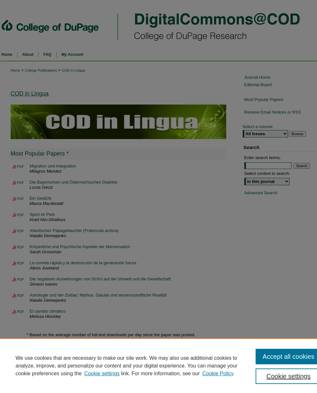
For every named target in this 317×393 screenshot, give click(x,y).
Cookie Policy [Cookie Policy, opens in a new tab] (218, 373)
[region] (158, 365)
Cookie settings (102, 373)
